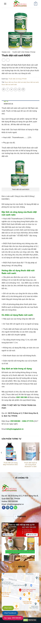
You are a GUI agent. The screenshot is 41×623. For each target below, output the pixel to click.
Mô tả (6, 101)
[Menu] (5, 3)
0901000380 (15, 421)
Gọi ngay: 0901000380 (12, 618)
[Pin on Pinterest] (19, 89)
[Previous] (1, 457)
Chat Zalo (8, 608)
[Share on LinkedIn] (23, 89)
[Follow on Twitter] (11, 507)
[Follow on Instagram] (7, 507)
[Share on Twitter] (11, 89)
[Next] (39, 457)
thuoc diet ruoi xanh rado (9, 84)
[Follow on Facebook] (3, 507)
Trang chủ (6, 52)
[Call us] (15, 507)
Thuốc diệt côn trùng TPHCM (23, 52)
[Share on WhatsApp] (3, 89)
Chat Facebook (10, 613)
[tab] (20, 101)
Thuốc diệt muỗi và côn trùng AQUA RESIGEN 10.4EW (30, 464)
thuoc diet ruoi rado (20, 82)
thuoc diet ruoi (9, 82)
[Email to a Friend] (15, 89)
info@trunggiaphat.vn (15, 504)
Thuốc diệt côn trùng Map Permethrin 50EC (10, 464)
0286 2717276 (27, 421)
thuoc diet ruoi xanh (33, 82)
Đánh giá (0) (8, 104)
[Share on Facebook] (7, 89)
